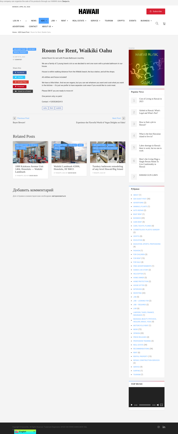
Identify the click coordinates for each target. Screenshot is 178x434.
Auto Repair (138, 210)
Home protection (140, 281)
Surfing (136, 371)
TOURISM (109, 21)
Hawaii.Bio (25, 427)
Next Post (116, 118)
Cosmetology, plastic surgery (146, 230)
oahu (45, 108)
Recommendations (141, 349)
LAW (135, 308)
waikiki (58, 108)
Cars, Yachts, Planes (142, 226)
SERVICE (94, 21)
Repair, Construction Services (105, 148)
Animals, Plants (140, 206)
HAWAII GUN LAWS (148, 175)
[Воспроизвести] (132, 405)
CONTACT (33, 26)
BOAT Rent (137, 214)
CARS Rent (137, 222)
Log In (16, 21)
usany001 (18, 59)
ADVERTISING (18, 26)
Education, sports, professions (146, 244)
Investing (137, 293)
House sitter (138, 285)
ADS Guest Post (23, 32)
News (33, 21)
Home (14, 32)
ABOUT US (46, 26)
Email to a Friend (23, 91)
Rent (51, 108)
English (20, 432)
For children (139, 254)
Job (53, 21)
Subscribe (156, 11)
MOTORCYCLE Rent (140, 325)
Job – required (139, 305)
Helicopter (138, 274)
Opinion (136, 333)
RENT (63, 21)
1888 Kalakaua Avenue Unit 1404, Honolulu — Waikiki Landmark (29, 169)
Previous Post (23, 118)
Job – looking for (141, 301)
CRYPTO (121, 21)
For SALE (34, 145)
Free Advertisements (142, 266)
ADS (43, 21)
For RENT (31, 49)
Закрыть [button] (65, 1)
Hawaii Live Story (140, 270)
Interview (137, 289)
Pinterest (19, 86)
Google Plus (20, 82)
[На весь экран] (161, 405)
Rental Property (20, 52)
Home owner (138, 278)
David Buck (33, 175)
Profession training (142, 341)
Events (132, 21)
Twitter (19, 77)
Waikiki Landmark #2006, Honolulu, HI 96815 (67, 167)
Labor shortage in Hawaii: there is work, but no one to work (150, 148)
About (135, 195)
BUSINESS (145, 21)
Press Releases (139, 337)
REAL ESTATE (78, 21)
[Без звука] (158, 405)
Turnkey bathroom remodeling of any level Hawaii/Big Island (107, 167)
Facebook (19, 72)
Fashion (136, 251)
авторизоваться (59, 196)
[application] (146, 397)
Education (137, 240)
